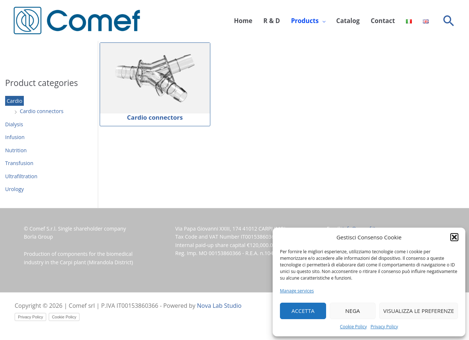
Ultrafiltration (21, 176)
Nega (352, 310)
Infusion (15, 137)
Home (243, 20)
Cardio (14, 100)
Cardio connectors (41, 111)
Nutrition (16, 150)
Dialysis (14, 124)
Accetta (302, 310)
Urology (14, 189)
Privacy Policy (384, 327)
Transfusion (19, 163)
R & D (271, 20)
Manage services (297, 291)
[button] (454, 237)
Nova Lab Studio (219, 306)
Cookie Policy (353, 327)
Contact (383, 20)
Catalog (348, 20)
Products (304, 20)
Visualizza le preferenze (418, 310)
